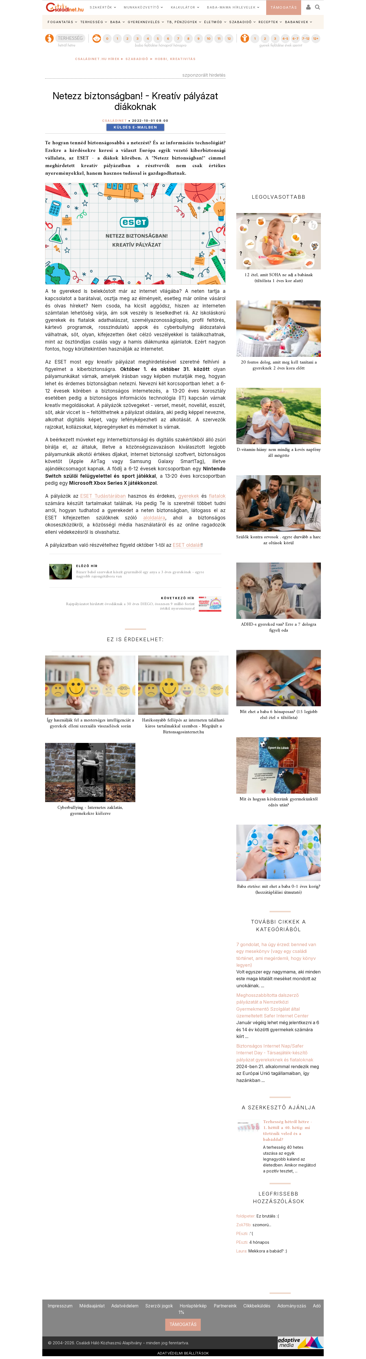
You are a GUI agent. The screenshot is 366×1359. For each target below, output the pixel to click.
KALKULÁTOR (183, 7)
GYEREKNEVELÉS (144, 22)
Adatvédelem (124, 1306)
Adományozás (291, 1306)
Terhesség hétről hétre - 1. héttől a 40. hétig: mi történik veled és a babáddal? (287, 1131)
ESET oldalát (187, 545)
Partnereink (225, 1306)
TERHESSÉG (91, 22)
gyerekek (188, 496)
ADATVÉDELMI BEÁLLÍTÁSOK (183, 1353)
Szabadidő (136, 59)
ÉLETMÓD (213, 22)
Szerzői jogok (159, 1306)
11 (218, 39)
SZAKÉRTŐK (101, 7)
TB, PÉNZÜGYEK (182, 22)
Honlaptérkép (193, 1306)
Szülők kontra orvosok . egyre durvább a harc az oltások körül (278, 540)
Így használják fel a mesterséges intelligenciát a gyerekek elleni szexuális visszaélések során (90, 723)
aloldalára (154, 518)
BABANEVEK (296, 22)
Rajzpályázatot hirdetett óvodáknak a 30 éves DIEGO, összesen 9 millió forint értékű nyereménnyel (130, 606)
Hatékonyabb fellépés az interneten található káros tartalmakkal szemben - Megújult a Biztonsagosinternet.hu (183, 726)
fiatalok (217, 496)
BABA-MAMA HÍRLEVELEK (231, 7)
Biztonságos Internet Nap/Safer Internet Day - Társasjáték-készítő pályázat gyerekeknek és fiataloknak (274, 1053)
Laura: (261, 1251)
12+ (316, 39)
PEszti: (244, 1233)
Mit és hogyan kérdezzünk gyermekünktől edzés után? (279, 802)
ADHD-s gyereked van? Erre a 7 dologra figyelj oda (278, 627)
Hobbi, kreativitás (175, 59)
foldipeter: (257, 1216)
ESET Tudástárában (103, 496)
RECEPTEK (268, 22)
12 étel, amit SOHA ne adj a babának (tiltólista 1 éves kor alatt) (278, 278)
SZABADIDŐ (240, 22)
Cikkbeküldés (257, 1306)
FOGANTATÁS (60, 22)
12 (229, 39)
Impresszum (60, 1306)
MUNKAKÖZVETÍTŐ (141, 7)
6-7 (295, 39)
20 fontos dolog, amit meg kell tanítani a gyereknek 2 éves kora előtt (279, 365)
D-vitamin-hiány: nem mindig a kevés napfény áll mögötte (279, 453)
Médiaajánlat (92, 1306)
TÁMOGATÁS (283, 7)
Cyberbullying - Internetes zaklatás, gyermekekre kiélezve (90, 811)
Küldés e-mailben (135, 127)
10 (208, 39)
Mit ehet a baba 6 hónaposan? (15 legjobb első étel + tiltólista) (279, 715)
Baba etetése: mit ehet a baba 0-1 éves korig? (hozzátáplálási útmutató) (278, 890)
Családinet (114, 121)
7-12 (305, 39)
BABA (115, 22)
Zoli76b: (253, 1224)
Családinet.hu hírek (97, 59)
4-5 (285, 39)
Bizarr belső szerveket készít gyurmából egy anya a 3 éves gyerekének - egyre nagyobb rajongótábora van (140, 574)
